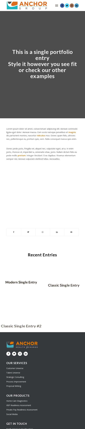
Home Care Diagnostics (16, 401)
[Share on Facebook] (13, 232)
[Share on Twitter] (28, 232)
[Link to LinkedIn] (77, 5)
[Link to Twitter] (67, 5)
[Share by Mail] (71, 232)
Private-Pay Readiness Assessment (21, 409)
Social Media (12, 414)
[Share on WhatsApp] (42, 232)
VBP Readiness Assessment (18, 405)
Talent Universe (13, 372)
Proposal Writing (13, 386)
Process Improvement (16, 381)
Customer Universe (14, 368)
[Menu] (56, 5)
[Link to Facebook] (62, 5)
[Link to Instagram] (72, 5)
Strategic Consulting (15, 377)
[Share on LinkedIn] (57, 232)
